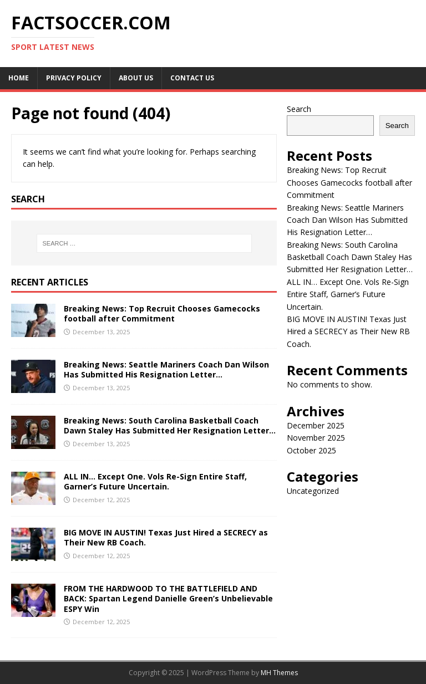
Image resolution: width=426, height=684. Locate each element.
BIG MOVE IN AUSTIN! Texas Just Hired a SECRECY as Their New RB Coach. (166, 537)
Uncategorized (313, 491)
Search (299, 109)
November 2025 (316, 437)
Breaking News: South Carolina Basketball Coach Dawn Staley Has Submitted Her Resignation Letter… (170, 425)
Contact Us (192, 78)
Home (18, 78)
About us (136, 78)
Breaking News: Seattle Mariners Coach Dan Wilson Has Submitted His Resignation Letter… (166, 369)
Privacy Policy (74, 78)
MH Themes (279, 672)
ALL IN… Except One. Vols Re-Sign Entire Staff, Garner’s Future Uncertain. (155, 481)
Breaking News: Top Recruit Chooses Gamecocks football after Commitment (162, 313)
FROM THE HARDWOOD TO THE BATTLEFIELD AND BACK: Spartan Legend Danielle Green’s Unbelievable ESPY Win (168, 598)
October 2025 (311, 450)
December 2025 (315, 425)
